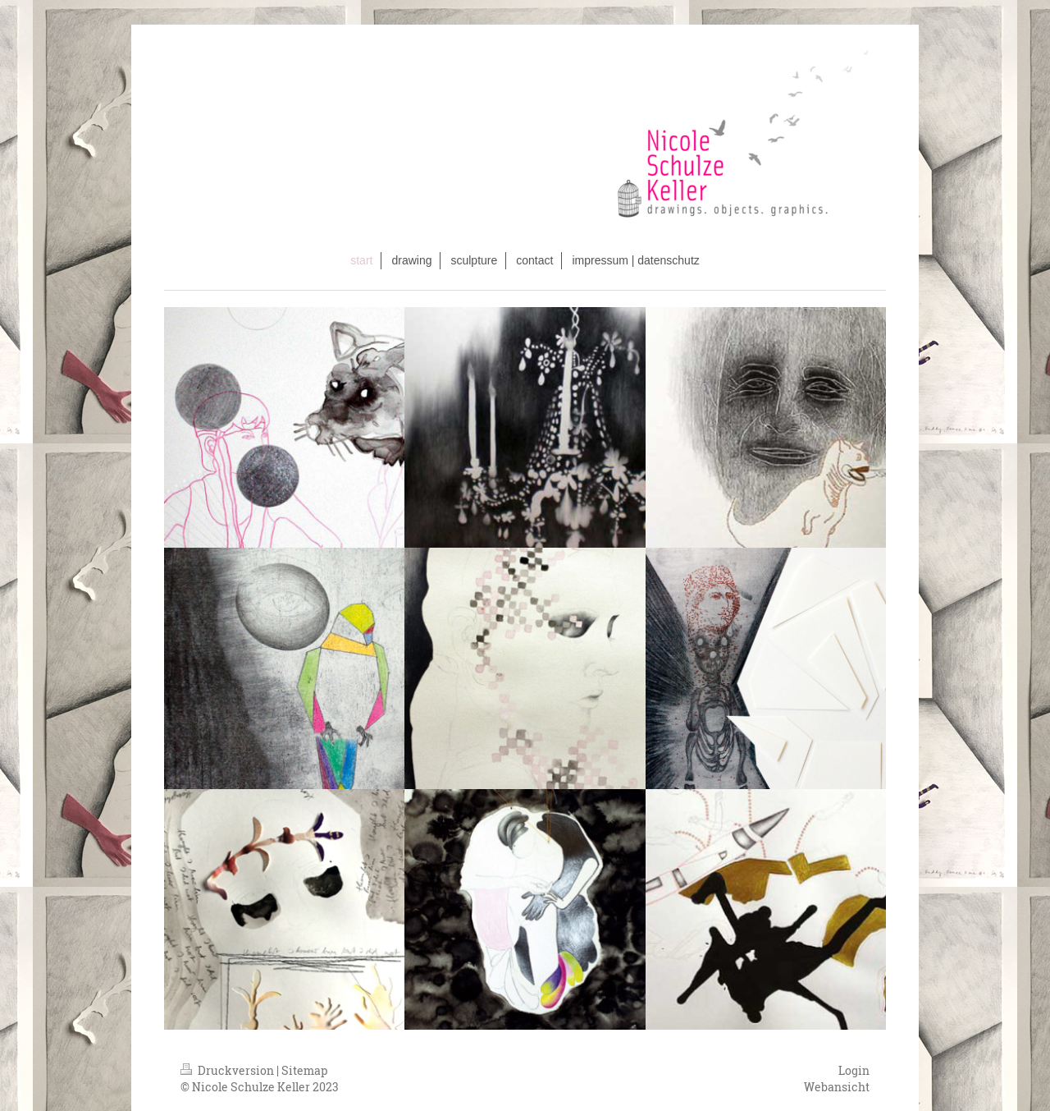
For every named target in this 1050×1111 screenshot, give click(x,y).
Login (854, 1070)
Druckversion (228, 1070)
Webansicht (837, 1087)
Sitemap (304, 1070)
